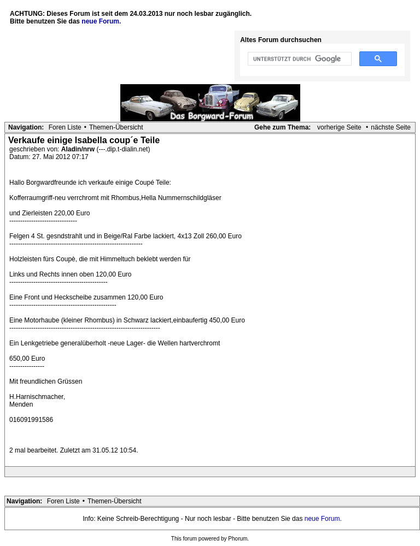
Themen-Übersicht (116, 127)
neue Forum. (101, 21)
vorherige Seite (339, 127)
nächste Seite (391, 127)
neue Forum (322, 518)
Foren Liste (65, 127)
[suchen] (298, 59)
